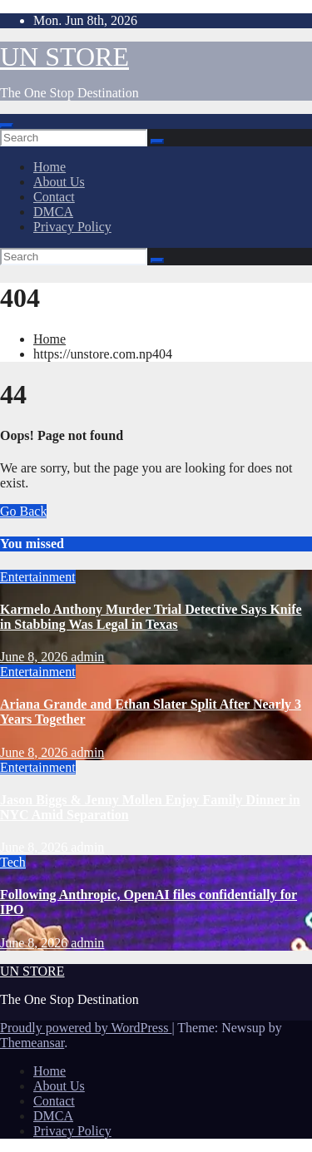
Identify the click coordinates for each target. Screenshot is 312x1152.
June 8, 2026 (35, 657)
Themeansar (32, 1043)
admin (87, 657)
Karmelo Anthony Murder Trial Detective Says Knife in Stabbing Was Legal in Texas (151, 616)
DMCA (53, 212)
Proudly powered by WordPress (85, 1028)
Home (49, 167)
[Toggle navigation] (6, 125)
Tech (13, 862)
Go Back (23, 511)
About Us (59, 182)
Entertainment (38, 577)
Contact (54, 197)
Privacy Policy (72, 227)
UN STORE (64, 57)
